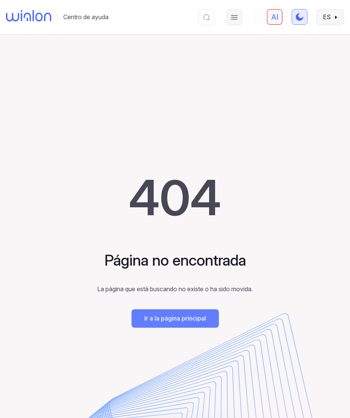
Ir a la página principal (175, 318)
